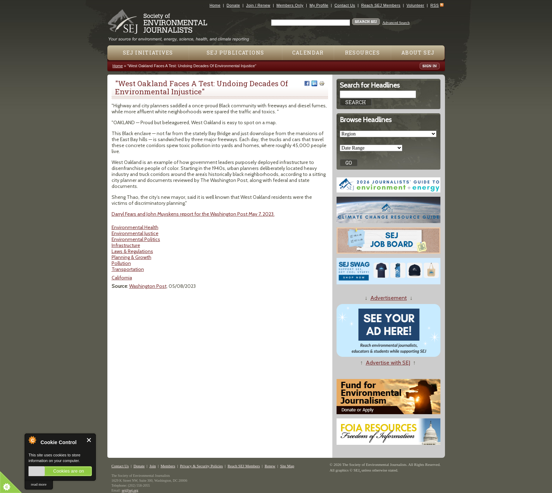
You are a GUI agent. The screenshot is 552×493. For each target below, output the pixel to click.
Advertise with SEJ (388, 362)
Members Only (289, 5)
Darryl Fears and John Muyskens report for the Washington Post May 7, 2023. (193, 214)
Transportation (128, 269)
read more (38, 484)
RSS (435, 5)
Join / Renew (258, 5)
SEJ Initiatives (148, 52)
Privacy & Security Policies (201, 466)
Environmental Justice (135, 233)
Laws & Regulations (132, 251)
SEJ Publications (235, 52)
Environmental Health (135, 227)
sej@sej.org (130, 490)
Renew (270, 466)
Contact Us (344, 5)
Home (214, 5)
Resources (362, 52)
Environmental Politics (136, 239)
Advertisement (388, 298)
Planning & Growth (131, 257)
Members (168, 466)
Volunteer (415, 5)
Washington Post (148, 286)
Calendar (308, 52)
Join (152, 466)
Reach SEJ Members (380, 5)
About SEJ (418, 52)
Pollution (121, 263)
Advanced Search (395, 22)
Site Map (287, 466)
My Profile (318, 5)
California (122, 277)
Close (89, 440)
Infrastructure (126, 245)
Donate (233, 5)
